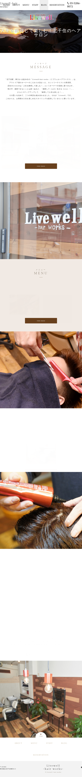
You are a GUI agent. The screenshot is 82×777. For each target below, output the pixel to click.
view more (41, 166)
